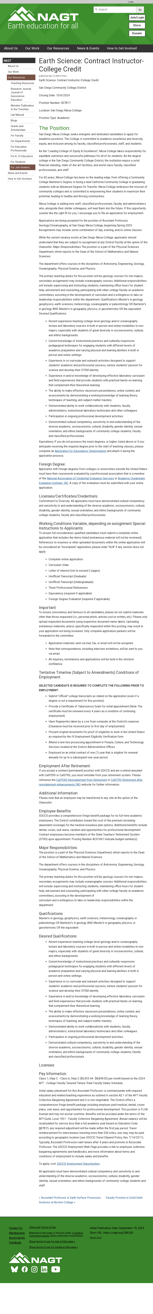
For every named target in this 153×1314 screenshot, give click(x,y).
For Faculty (17, 135)
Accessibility (17, 1238)
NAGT (7, 60)
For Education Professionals (19, 148)
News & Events (88, 48)
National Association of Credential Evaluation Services (80, 478)
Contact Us (15, 1228)
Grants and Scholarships (18, 128)
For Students (18, 161)
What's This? (96, 1238)
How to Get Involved (122, 48)
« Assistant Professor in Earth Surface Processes (70, 1197)
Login (131, 2)
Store (137, 25)
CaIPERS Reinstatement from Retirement (81, 780)
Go (140, 9)
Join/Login (137, 17)
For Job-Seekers (20, 167)
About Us (11, 48)
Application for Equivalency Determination (80, 451)
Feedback (15, 1242)
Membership (17, 1233)
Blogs (14, 120)
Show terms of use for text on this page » (52, 1241)
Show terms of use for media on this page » (53, 1247)
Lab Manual (17, 114)
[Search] (115, 9)
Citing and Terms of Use (42, 1227)
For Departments (20, 141)
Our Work (32, 48)
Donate (137, 33)
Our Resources (58, 48)
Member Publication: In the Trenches (22, 107)
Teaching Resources (22, 83)
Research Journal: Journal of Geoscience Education (21, 94)
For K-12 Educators (22, 156)
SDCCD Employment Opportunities (78, 1163)
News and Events (18, 173)
